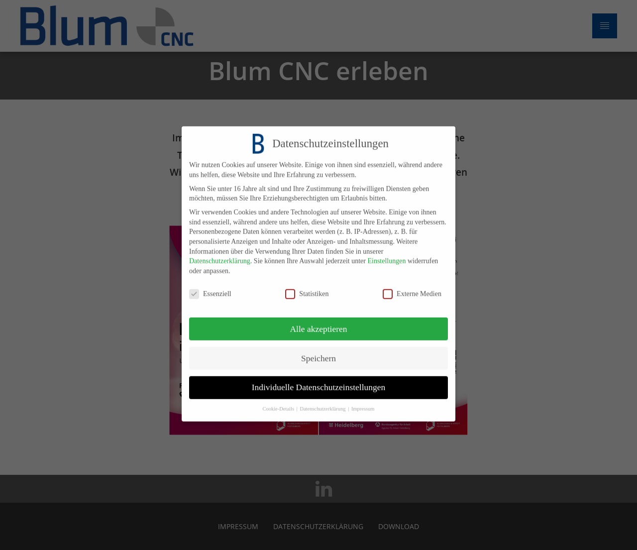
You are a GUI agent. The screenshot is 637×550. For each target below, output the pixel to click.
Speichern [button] (318, 352)
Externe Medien (412, 287)
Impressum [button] (363, 403)
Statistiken (306, 287)
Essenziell (210, 287)
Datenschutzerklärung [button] (323, 403)
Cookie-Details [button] (278, 403)
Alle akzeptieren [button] (318, 323)
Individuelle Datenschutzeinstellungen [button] (319, 381)
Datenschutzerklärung (219, 255)
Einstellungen (386, 255)
